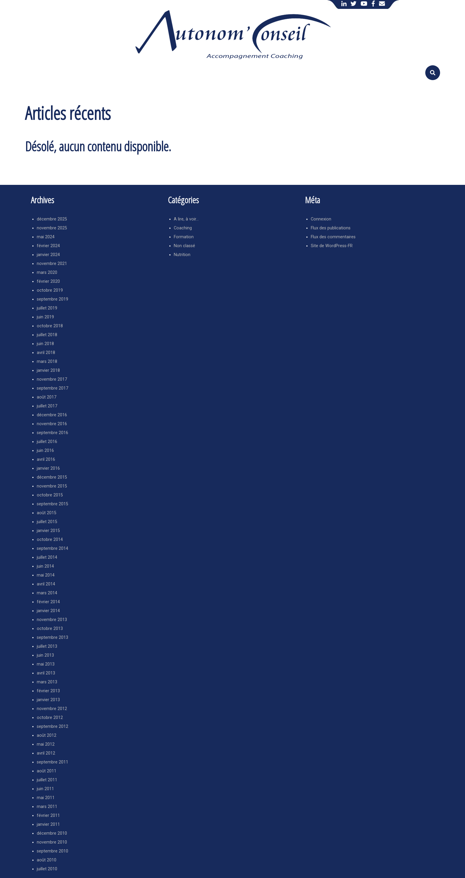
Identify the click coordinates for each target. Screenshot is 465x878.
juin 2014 (45, 566)
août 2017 (46, 397)
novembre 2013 (52, 619)
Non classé (184, 245)
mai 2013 (46, 664)
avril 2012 (46, 753)
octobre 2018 (50, 325)
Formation (184, 236)
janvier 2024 (48, 254)
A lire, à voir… (186, 219)
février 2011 (48, 815)
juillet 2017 (47, 406)
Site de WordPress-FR (332, 245)
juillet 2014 (47, 557)
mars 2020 (47, 272)
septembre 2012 (52, 726)
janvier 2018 (48, 370)
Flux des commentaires (333, 236)
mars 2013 (47, 682)
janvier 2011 (48, 824)
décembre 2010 (52, 833)
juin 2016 (45, 450)
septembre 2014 (52, 548)
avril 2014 (46, 584)
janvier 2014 (48, 610)
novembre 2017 (52, 379)
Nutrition (182, 254)
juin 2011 (45, 788)
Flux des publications (331, 228)
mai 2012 (46, 744)
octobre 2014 (50, 539)
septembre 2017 (52, 388)
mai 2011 (46, 797)
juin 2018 (45, 343)
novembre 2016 (52, 423)
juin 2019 (45, 317)
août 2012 (46, 735)
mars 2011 (47, 806)
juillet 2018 (47, 334)
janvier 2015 (48, 530)
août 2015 (46, 512)
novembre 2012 (52, 708)
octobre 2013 (50, 628)
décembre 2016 (52, 414)
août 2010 (46, 860)
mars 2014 (47, 593)
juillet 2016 (47, 441)
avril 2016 (46, 459)
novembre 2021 (52, 263)
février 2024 (48, 245)
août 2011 (46, 771)
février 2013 (48, 690)
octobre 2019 (50, 290)
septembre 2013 (52, 637)
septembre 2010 (52, 851)
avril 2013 (46, 673)
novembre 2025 (52, 228)
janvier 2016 (48, 468)
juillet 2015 (47, 521)
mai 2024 (46, 236)
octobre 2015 (50, 495)
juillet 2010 (47, 868)
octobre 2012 (50, 717)
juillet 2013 (47, 646)
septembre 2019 (52, 299)
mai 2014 (46, 575)
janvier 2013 (48, 699)
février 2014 (48, 601)
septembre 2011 (52, 762)
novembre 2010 (52, 842)
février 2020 (48, 281)
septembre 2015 (52, 504)
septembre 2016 (52, 432)
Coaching (183, 228)
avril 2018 (46, 352)
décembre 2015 (52, 477)
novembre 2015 (52, 486)
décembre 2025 (52, 219)
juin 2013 (45, 655)
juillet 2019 (47, 308)
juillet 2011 (47, 779)
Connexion (321, 219)
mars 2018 (47, 361)
